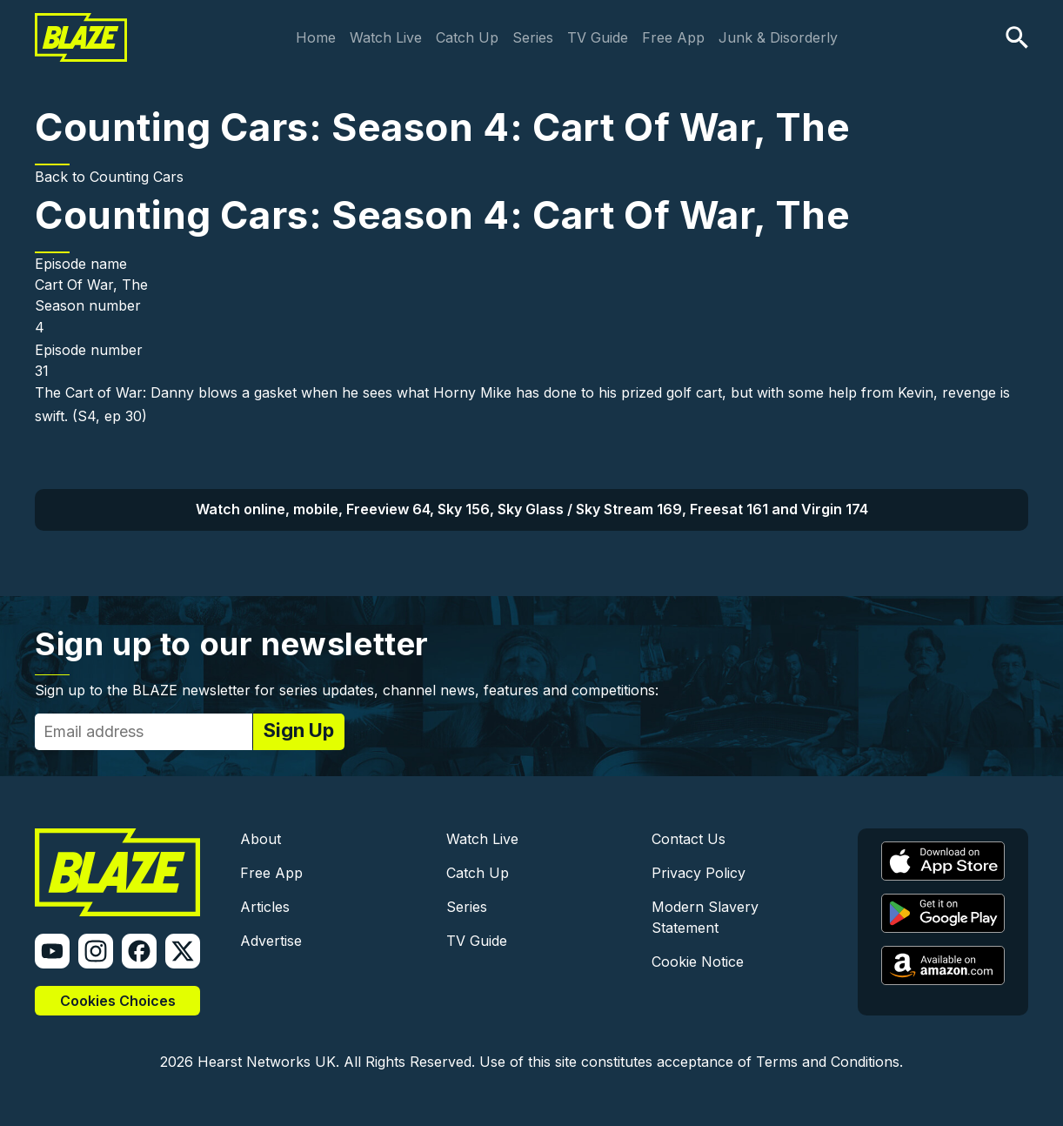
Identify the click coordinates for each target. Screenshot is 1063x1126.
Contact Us (688, 839)
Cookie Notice (698, 961)
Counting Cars (137, 176)
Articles (265, 906)
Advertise (271, 940)
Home (316, 37)
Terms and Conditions (827, 1061)
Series (532, 37)
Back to (62, 176)
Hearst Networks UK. (268, 1061)
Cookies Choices (118, 1000)
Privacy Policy (698, 872)
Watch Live (386, 37)
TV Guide (597, 37)
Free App (673, 37)
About (260, 839)
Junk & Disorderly (778, 37)
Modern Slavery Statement (705, 917)
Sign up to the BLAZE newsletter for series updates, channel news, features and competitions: (347, 690)
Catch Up (467, 37)
